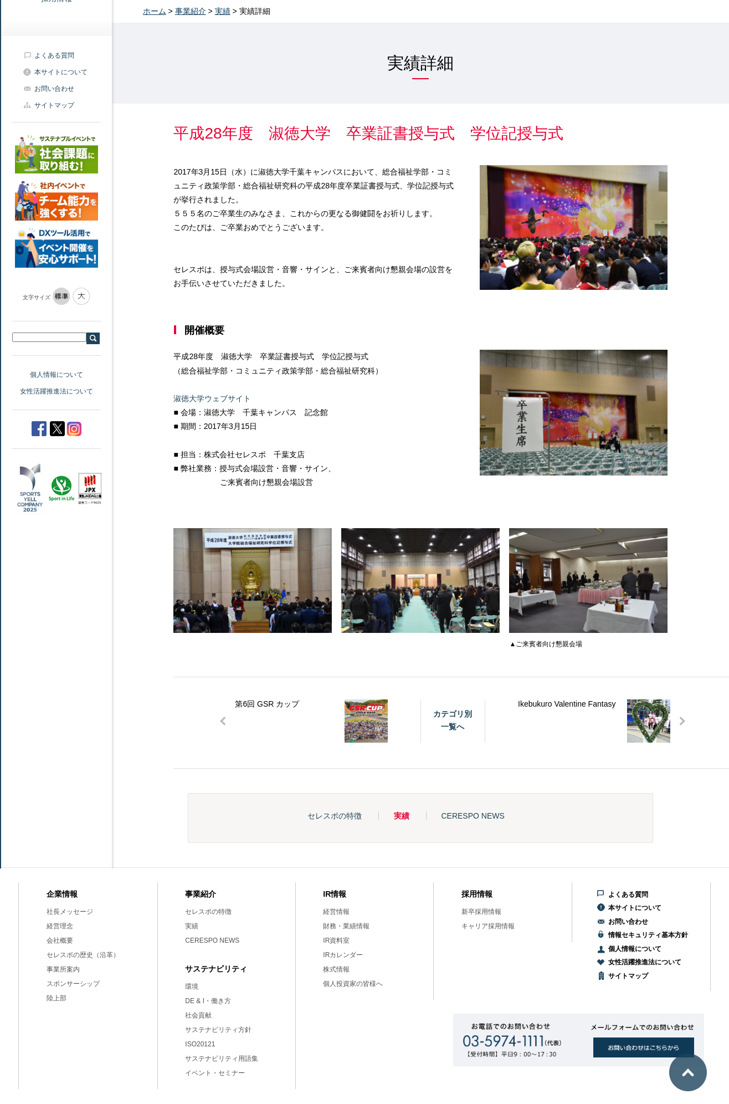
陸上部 (56, 998)
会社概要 (60, 940)
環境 (191, 986)
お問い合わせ (54, 89)
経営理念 (60, 926)
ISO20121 (200, 1044)
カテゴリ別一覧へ (452, 719)
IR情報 (334, 894)
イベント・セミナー (215, 1073)
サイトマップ (54, 105)
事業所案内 (63, 969)
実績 (222, 11)
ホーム (154, 11)
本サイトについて (61, 72)
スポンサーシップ (73, 984)
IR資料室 (336, 940)
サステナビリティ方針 (218, 1030)
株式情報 (336, 969)
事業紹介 (190, 11)
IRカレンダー (343, 955)
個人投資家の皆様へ (353, 984)
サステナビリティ (216, 968)
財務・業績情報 (346, 926)
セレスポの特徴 (334, 815)
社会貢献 (198, 1015)
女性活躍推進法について (56, 391)
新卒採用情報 (481, 912)
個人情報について (56, 375)
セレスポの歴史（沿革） (83, 955)
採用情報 (476, 894)
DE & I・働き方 (208, 1001)
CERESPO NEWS (472, 815)
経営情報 (336, 912)
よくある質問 (54, 55)
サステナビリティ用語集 (221, 1058)
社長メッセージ (70, 912)
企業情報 (62, 894)
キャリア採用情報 (488, 926)
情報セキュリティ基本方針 (648, 935)
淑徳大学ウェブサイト (212, 398)
